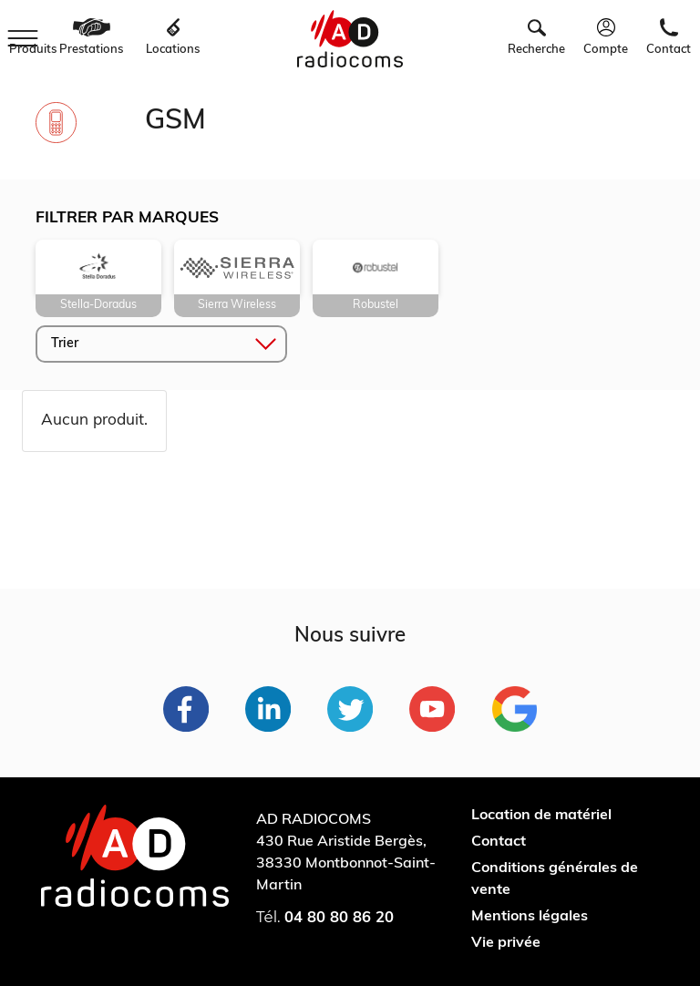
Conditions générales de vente (554, 879)
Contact (498, 842)
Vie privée (505, 943)
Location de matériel (541, 815)
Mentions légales (529, 916)
